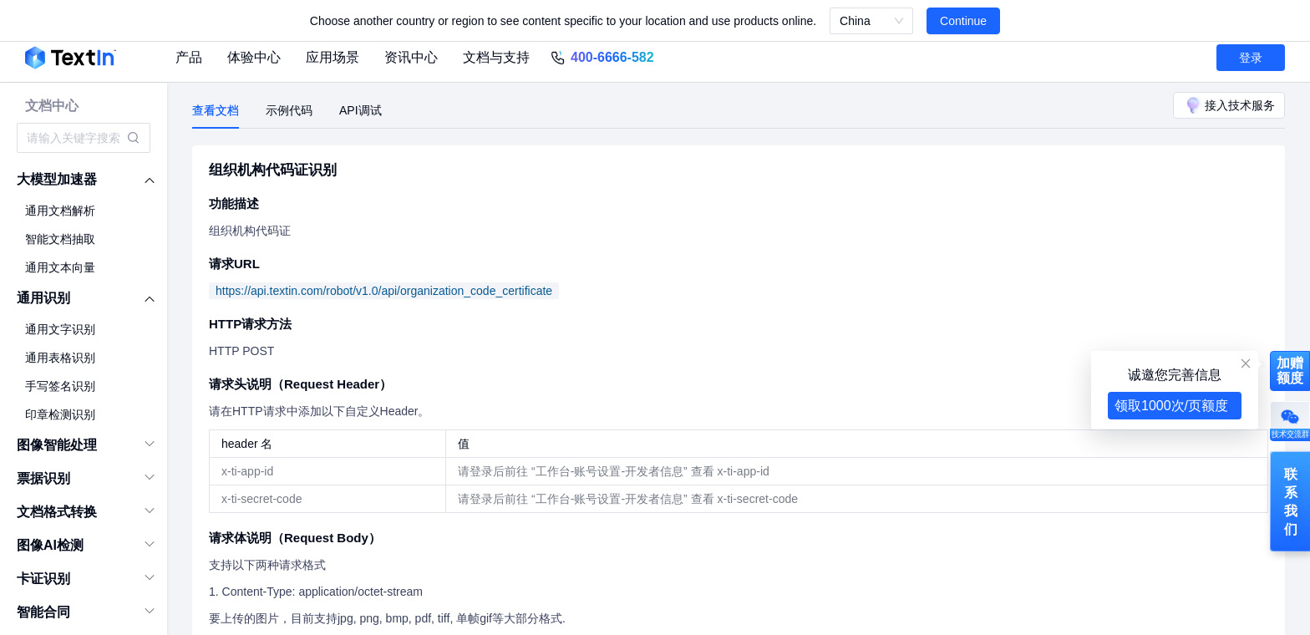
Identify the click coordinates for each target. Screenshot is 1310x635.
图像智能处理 (57, 445)
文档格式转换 (57, 512)
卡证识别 (43, 579)
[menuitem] (84, 179)
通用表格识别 (60, 357)
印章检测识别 (60, 414)
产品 (188, 57)
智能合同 (43, 612)
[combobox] (75, 138)
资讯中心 (411, 57)
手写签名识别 (60, 386)
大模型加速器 (57, 179)
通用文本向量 (60, 267)
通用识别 (43, 298)
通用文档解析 (60, 210)
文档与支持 (496, 57)
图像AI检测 (50, 545)
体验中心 (254, 57)
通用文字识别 (60, 329)
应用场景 (332, 57)
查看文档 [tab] (215, 110)
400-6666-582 (612, 57)
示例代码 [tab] (289, 110)
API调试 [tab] (360, 110)
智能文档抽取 (60, 239)
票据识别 (43, 478)
